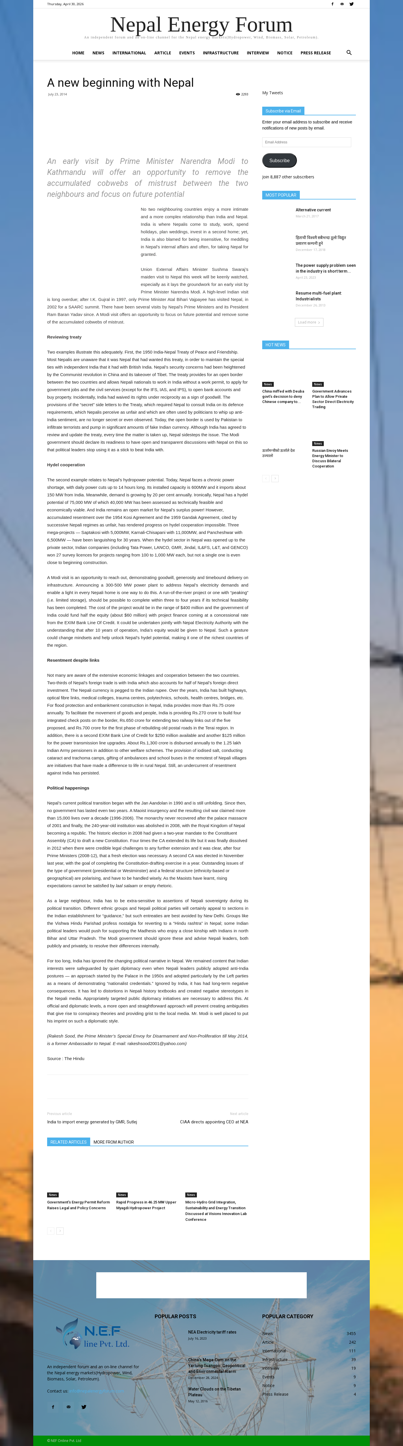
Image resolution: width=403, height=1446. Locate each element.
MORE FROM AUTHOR (114, 1142)
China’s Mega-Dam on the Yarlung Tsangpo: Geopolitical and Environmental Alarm (216, 1366)
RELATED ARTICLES (69, 1142)
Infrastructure (221, 53)
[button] (349, 53)
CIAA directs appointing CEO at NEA (214, 1122)
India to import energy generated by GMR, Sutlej (92, 1122)
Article (162, 53)
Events (187, 53)
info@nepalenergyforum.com (96, 1391)
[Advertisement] (147, 132)
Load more (309, 322)
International (129, 53)
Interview (258, 53)
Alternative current (313, 210)
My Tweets (272, 92)
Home (78, 53)
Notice (285, 53)
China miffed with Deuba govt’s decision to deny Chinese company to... (283, 396)
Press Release (316, 53)
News (98, 53)
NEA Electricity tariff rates (212, 1332)
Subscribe (279, 160)
